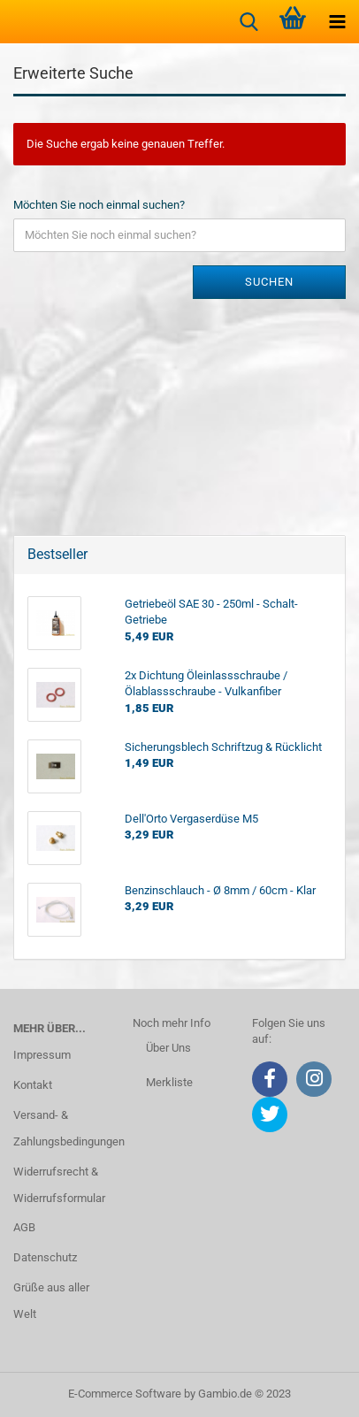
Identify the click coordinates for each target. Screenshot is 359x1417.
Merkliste (169, 1082)
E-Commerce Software (124, 1393)
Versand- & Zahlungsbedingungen (59, 1128)
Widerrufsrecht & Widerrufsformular (59, 1185)
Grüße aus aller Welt (51, 1301)
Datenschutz (45, 1257)
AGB (24, 1227)
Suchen (269, 281)
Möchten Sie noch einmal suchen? (99, 204)
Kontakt (32, 1084)
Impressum (42, 1054)
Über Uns (168, 1047)
